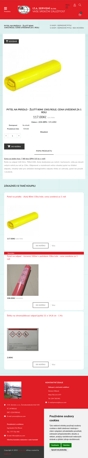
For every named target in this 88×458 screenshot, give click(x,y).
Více (54, 246)
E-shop (53, 25)
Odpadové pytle (64, 25)
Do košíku (14, 146)
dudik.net (7, 454)
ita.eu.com (22, 450)
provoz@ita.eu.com (19, 417)
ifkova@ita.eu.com (18, 436)
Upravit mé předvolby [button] (59, 450)
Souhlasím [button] (55, 445)
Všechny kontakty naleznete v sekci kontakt (22, 440)
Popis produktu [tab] (44, 151)
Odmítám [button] (66, 445)
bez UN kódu (78, 28)
